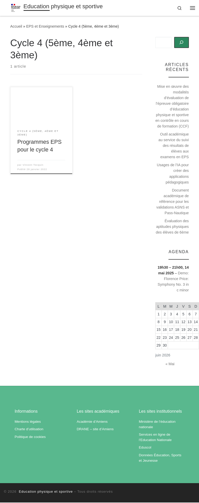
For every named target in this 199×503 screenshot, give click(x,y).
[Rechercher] (181, 43)
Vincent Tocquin (33, 165)
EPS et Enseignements (45, 27)
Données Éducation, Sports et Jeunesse (160, 458)
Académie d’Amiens (92, 422)
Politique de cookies (30, 437)
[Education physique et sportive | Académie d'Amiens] (16, 7)
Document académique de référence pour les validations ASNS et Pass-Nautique (172, 202)
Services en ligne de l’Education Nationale (155, 437)
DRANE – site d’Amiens (95, 430)
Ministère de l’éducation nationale (157, 424)
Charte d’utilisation (28, 430)
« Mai (169, 365)
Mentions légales (27, 422)
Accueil (16, 27)
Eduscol (145, 448)
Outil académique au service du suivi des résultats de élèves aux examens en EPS (173, 146)
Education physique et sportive (45, 492)
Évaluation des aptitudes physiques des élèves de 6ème (172, 227)
